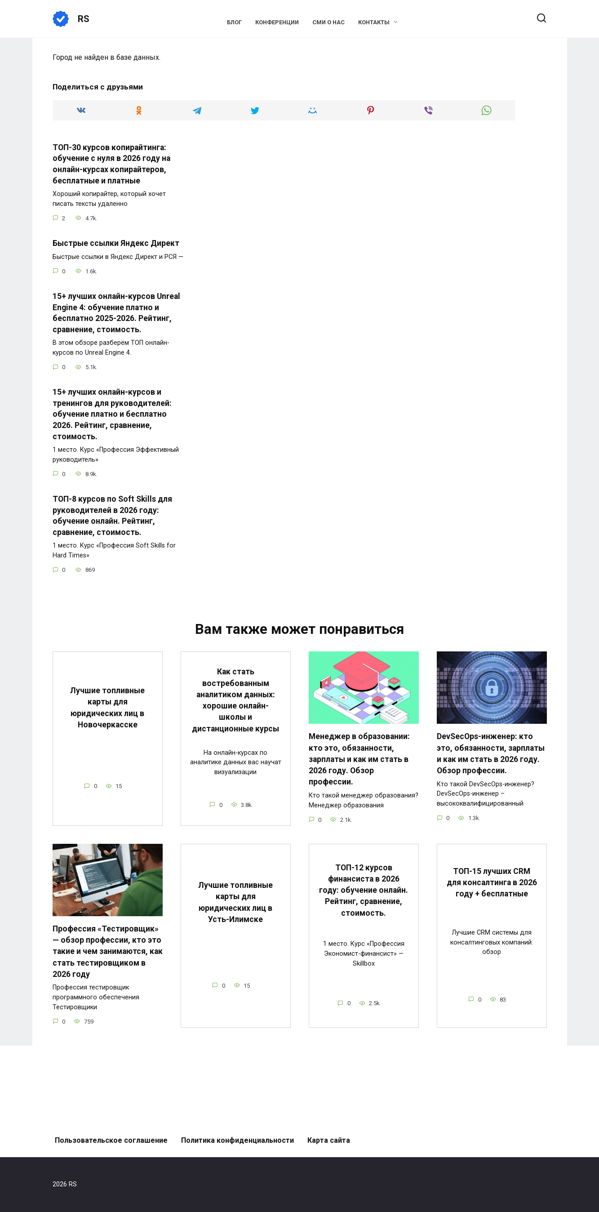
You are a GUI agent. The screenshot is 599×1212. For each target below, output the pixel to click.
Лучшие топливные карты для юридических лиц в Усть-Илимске (235, 900)
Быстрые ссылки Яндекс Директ (116, 243)
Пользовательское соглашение (111, 1140)
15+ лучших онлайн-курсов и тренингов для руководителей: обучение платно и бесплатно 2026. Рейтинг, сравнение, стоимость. (112, 414)
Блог (234, 22)
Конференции (277, 22)
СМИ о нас (328, 22)
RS (83, 18)
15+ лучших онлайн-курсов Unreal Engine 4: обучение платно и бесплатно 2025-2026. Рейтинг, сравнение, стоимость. (116, 313)
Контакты (374, 22)
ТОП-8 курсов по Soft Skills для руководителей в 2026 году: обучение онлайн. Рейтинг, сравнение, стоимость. (112, 516)
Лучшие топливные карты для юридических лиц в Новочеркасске (107, 707)
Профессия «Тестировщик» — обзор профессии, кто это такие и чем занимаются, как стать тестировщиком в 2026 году (108, 949)
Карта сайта (328, 1140)
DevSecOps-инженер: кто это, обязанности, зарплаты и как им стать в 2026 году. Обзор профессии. (491, 753)
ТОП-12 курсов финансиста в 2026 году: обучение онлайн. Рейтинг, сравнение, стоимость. (363, 888)
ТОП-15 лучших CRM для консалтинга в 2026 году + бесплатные (492, 880)
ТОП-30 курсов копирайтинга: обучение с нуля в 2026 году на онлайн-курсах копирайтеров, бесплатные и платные (111, 164)
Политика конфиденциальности (237, 1140)
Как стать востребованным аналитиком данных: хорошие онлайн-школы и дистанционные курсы (235, 699)
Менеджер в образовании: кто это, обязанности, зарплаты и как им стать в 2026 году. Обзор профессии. (359, 758)
